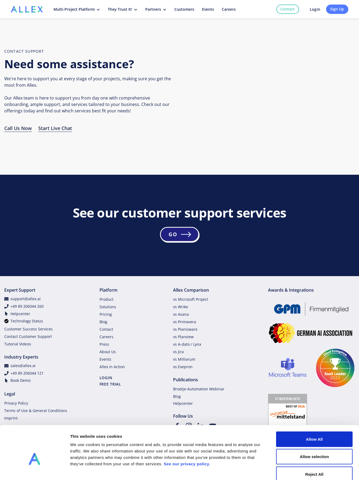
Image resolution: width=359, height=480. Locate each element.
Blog (103, 321)
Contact (287, 9)
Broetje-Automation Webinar (198, 388)
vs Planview (183, 336)
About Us (108, 351)
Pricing (106, 314)
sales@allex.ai (23, 365)
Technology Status (26, 320)
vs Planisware (185, 329)
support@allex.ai (25, 298)
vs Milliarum (184, 359)
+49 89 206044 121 (27, 373)
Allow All (314, 409)
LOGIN (106, 377)
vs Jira (178, 351)
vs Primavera (184, 321)
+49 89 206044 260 (27, 306)
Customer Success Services (28, 329)
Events (105, 359)
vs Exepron (183, 366)
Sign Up (337, 9)
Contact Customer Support (28, 336)
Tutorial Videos (17, 343)
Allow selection (314, 427)
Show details (280, 469)
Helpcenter (20, 313)
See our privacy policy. (187, 434)
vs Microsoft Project (190, 299)
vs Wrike (180, 306)
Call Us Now (18, 128)
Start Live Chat (55, 128)
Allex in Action (112, 366)
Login (315, 9)
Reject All (314, 445)
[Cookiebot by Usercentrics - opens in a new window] (34, 470)
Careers (106, 336)
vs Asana (181, 314)
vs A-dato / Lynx (187, 344)
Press (104, 344)
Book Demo (20, 380)
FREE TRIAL (110, 384)
